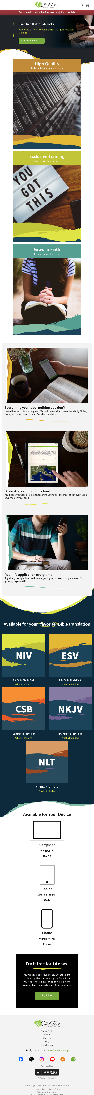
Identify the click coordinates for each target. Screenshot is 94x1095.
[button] (82, 5)
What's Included (23, 684)
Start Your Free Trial (31, 40)
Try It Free (47, 995)
